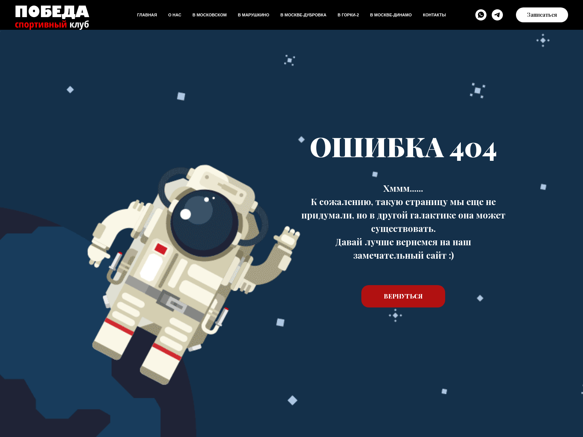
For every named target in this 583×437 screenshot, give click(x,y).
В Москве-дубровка (303, 15)
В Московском (210, 15)
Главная (147, 15)
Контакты (434, 15)
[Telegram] (497, 14)
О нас (174, 15)
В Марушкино (253, 15)
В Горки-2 (348, 15)
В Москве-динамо (391, 15)
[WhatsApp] (481, 14)
